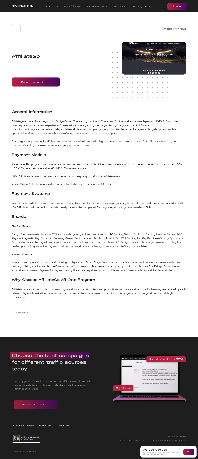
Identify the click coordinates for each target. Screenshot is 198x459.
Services (119, 6)
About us (52, 6)
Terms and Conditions (23, 425)
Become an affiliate (35, 82)
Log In (177, 6)
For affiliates (72, 6)
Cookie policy (64, 425)
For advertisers (97, 6)
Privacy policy (46, 425)
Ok (188, 452)
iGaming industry (142, 6)
